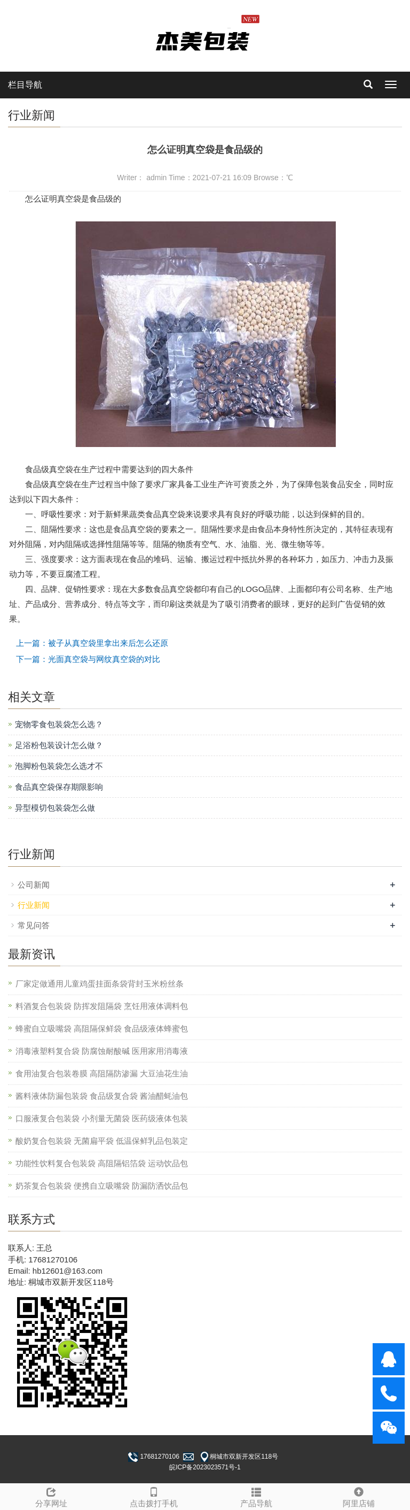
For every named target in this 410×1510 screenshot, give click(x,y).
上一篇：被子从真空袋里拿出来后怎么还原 (92, 643)
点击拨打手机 (153, 1496)
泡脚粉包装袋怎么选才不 (59, 766)
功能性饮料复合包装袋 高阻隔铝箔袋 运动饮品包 (101, 1163)
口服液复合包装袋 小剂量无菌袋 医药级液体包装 (101, 1118)
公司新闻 (34, 884)
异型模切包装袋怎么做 (55, 807)
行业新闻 (34, 905)
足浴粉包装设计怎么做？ (59, 745)
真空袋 (69, 198)
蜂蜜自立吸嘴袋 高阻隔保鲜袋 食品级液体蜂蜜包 (101, 1028)
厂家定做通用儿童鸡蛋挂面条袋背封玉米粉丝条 (99, 983)
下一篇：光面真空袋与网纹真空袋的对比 (88, 659)
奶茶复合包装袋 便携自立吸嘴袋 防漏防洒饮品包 (101, 1185)
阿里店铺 (359, 1496)
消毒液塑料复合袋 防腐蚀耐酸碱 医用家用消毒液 (101, 1051)
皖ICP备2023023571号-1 (204, 1467)
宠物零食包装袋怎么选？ (59, 724)
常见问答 (34, 925)
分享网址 (51, 1496)
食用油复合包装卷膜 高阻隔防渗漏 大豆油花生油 (101, 1073)
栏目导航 (25, 84)
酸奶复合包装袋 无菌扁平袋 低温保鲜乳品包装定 (101, 1140)
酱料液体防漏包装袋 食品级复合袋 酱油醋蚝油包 (101, 1095)
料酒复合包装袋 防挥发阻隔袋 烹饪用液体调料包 (101, 1006)
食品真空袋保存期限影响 (59, 786)
